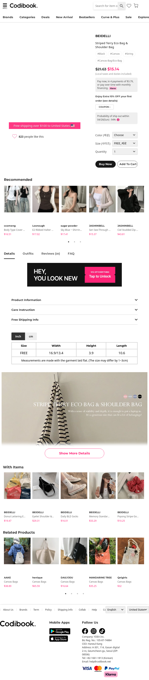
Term (36, 609)
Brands (8, 17)
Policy (48, 609)
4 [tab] (83, 594)
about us (8, 609)
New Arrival (64, 17)
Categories (27, 17)
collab (82, 609)
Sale (129, 17)
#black (101, 53)
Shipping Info (65, 609)
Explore (143, 17)
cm (31, 336)
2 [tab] (74, 242)
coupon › (104, 107)
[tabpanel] (18, 211)
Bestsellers (87, 17)
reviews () (50, 253)
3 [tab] (80, 242)
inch (18, 336)
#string (129, 53)
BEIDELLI (103, 36)
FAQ (71, 253)
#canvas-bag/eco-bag (110, 60)
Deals (45, 17)
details (9, 253)
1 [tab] (69, 242)
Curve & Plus (110, 17)
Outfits (28, 253)
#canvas (115, 53)
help (94, 609)
